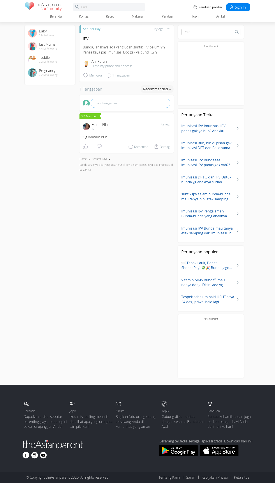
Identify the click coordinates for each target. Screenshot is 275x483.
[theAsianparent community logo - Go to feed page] (43, 7)
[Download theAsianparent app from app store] (219, 455)
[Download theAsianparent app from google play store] (178, 455)
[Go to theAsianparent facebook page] (26, 455)
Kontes (84, 16)
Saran (190, 477)
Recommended (157, 89)
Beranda (56, 16)
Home (83, 159)
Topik (195, 16)
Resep (110, 16)
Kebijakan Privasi (215, 477)
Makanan (138, 16)
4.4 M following (48, 48)
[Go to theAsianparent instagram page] (34, 455)
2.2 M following (48, 62)
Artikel (220, 16)
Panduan (168, 16)
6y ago (165, 124)
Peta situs (241, 477)
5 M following (47, 35)
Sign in (237, 7)
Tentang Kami (169, 477)
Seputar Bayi (92, 29)
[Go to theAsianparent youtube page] (43, 455)
